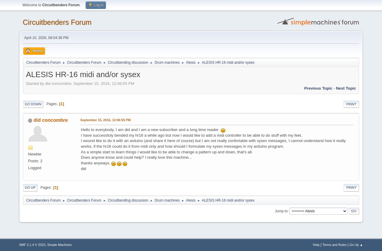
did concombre (50, 120)
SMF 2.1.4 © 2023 (32, 245)
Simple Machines (59, 245)
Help (316, 245)
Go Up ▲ (356, 245)
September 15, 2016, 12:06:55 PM (105, 120)
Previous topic (318, 88)
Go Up (30, 187)
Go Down (33, 104)
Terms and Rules (335, 245)
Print (351, 104)
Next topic (346, 88)
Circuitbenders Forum (57, 22)
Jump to (281, 211)
